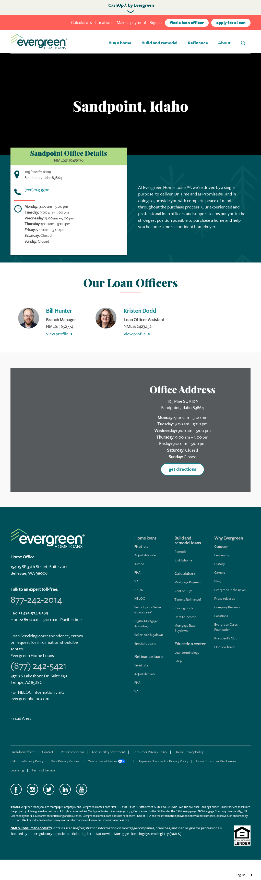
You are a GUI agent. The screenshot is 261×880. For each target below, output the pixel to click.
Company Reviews (227, 607)
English (240, 875)
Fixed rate (141, 546)
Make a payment (131, 22)
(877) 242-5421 (38, 665)
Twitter (48, 789)
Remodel (180, 551)
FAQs (178, 661)
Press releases (224, 598)
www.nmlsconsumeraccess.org (110, 820)
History (219, 564)
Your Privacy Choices (106, 761)
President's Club (225, 638)
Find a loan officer (22, 752)
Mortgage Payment (188, 582)
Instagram (32, 789)
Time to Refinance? (187, 599)
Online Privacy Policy (189, 752)
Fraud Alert (20, 718)
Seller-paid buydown (148, 635)
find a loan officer (187, 22)
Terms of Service (43, 770)
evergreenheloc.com (29, 698)
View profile (57, 334)
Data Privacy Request (66, 761)
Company (221, 546)
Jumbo (139, 564)
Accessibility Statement (108, 752)
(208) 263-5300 (37, 190)
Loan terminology (186, 652)
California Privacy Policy (26, 761)
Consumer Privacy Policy (150, 752)
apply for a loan (230, 22)
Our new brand (224, 647)
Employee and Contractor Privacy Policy (160, 761)
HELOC (139, 598)
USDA (138, 590)
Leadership (222, 555)
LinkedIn (65, 789)
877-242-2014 (36, 599)
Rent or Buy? (183, 591)
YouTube (81, 789)
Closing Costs (184, 608)
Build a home (183, 560)
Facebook (16, 789)
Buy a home (120, 43)
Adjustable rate (145, 555)
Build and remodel (159, 43)
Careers (220, 572)
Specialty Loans (145, 643)
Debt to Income (185, 617)
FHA (137, 572)
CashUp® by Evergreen (131, 5)
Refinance (198, 43)
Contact (47, 752)
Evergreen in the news (230, 590)
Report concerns (72, 752)
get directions (182, 469)
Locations (104, 22)
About (224, 43)
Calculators (81, 22)
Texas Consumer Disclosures (216, 761)
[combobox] (244, 875)
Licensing (17, 770)
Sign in (156, 22)
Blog (217, 581)
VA (136, 581)
